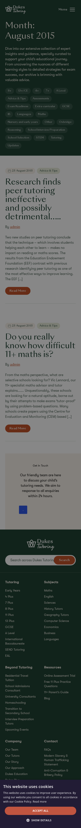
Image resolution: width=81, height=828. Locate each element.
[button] (41, 820)
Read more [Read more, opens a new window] (40, 801)
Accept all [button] (41, 811)
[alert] (40, 414)
